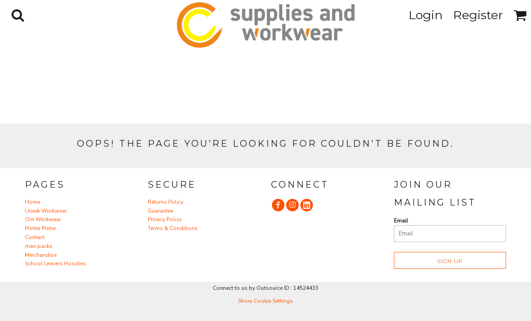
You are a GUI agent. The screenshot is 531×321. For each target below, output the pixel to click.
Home (32, 202)
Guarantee (160, 210)
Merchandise (41, 255)
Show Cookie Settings (265, 301)
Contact (35, 237)
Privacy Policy (165, 219)
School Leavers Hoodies (55, 263)
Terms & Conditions (173, 228)
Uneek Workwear (46, 210)
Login (426, 15)
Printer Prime (40, 228)
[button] (17, 15)
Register (478, 15)
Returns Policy (165, 202)
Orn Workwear (43, 219)
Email (401, 220)
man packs (39, 246)
